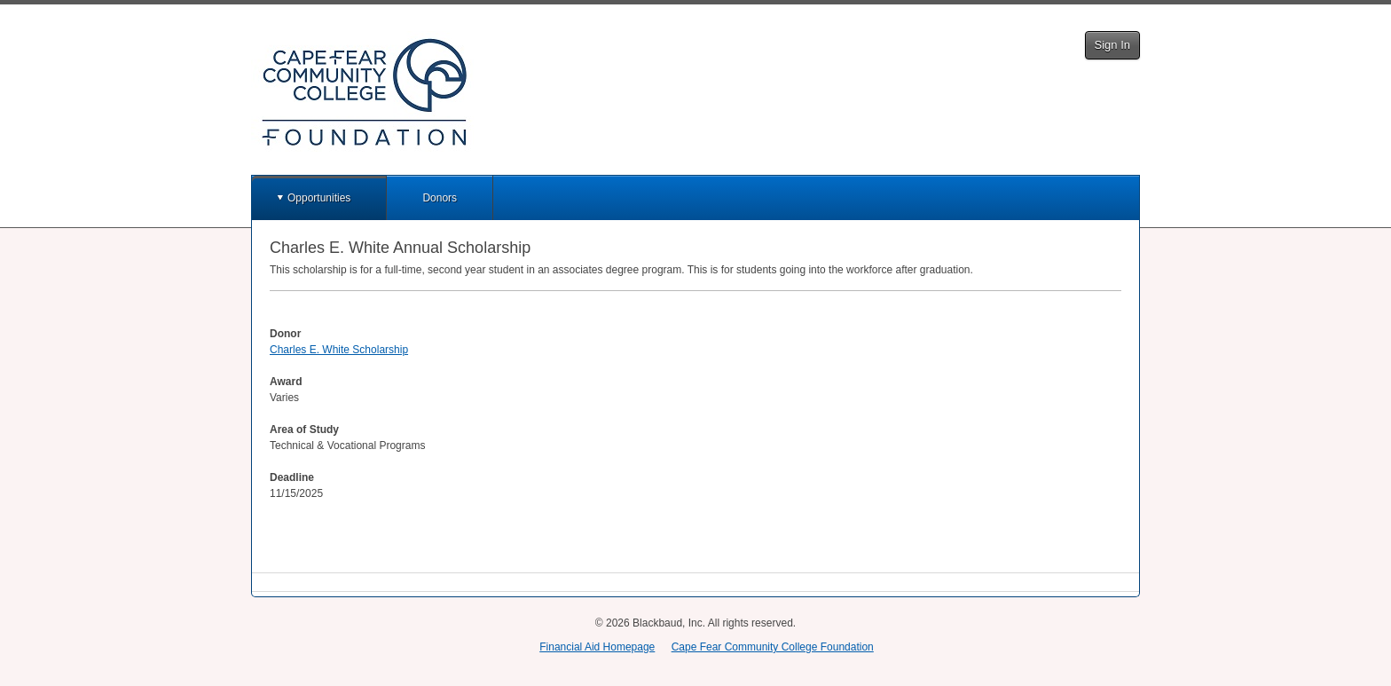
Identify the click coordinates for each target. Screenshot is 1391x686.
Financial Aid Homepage (597, 647)
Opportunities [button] (318, 198)
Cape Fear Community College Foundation (773, 647)
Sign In (1112, 44)
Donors (439, 198)
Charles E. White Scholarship (339, 349)
